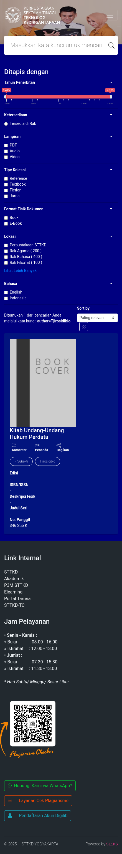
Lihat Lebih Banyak (20, 270)
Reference (18, 178)
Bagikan (63, 447)
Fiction (15, 190)
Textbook (18, 184)
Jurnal (15, 196)
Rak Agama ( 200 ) (26, 251)
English (16, 292)
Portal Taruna (17, 598)
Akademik (14, 578)
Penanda (41, 450)
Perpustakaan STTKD (28, 245)
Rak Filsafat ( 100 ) (26, 262)
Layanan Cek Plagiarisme (38, 800)
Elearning (13, 592)
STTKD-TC (14, 605)
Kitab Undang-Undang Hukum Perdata (37, 433)
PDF (13, 145)
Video (15, 157)
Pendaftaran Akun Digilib (37, 815)
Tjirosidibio (47, 461)
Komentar (19, 447)
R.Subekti (21, 461)
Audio (15, 151)
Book (14, 217)
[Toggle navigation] (110, 15)
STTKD (11, 572)
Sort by (83, 308)
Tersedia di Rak (23, 123)
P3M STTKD (16, 585)
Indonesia (18, 298)
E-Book (16, 223)
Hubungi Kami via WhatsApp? (40, 785)
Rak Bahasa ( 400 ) (26, 256)
